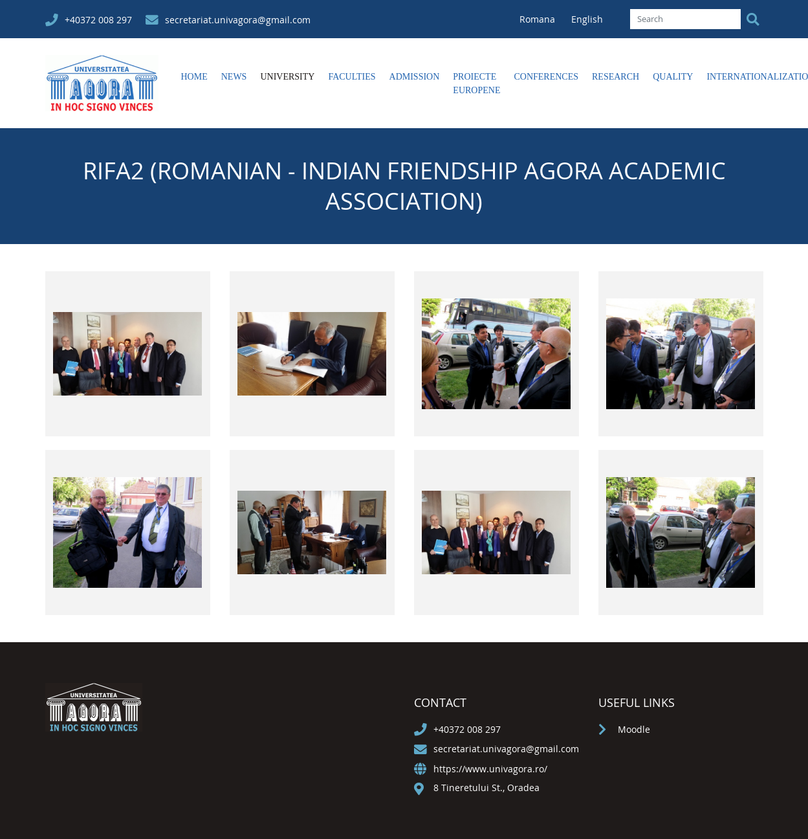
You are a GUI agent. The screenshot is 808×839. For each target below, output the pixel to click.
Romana (538, 19)
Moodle (634, 729)
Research (615, 77)
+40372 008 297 (98, 20)
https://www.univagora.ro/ (490, 769)
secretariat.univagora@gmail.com (238, 20)
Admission (414, 77)
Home (194, 77)
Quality (673, 77)
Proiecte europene (476, 83)
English (587, 19)
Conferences (546, 77)
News (234, 77)
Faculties (351, 77)
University (287, 77)
